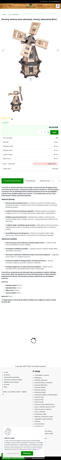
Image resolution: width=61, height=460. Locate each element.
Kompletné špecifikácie (12, 181)
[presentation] (3, 50)
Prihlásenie (45, 1)
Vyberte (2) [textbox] (51, 164)
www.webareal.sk (38, 458)
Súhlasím (27, 453)
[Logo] (30, 6)
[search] (58, 6)
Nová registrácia (55, 1)
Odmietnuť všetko (12, 453)
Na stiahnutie (30, 181)
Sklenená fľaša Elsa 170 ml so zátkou (43, 345)
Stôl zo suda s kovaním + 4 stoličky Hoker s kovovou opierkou (15, 345)
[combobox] (45, 164)
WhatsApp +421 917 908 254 (13, 458)
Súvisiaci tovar (47, 181)
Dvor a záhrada (14, 14)
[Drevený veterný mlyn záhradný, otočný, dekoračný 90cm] (30, 50)
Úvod (4, 14)
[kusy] (42, 132)
